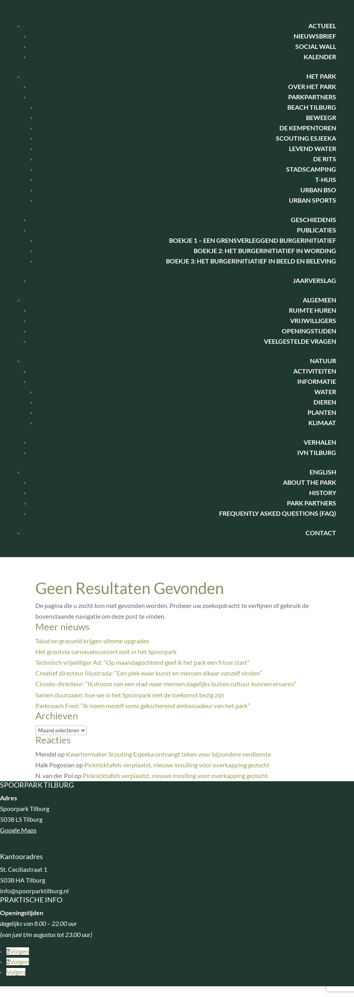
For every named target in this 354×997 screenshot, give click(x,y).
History (322, 492)
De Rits (324, 159)
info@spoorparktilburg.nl (34, 890)
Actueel (322, 25)
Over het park (312, 86)
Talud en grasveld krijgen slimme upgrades (92, 641)
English (323, 472)
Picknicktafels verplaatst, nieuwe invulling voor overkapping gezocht (176, 765)
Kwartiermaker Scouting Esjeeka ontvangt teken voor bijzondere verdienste (168, 754)
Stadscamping (311, 169)
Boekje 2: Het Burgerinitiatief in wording (265, 250)
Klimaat (322, 422)
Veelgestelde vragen (300, 341)
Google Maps (18, 830)
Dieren (325, 402)
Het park (321, 76)
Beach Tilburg (311, 107)
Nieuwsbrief (315, 36)
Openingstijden (309, 331)
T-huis (325, 179)
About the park (309, 482)
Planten (322, 412)
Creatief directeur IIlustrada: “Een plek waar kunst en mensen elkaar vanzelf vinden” (148, 673)
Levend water (312, 148)
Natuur (323, 360)
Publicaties (316, 230)
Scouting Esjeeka (306, 138)
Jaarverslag (314, 280)
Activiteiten (314, 371)
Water (325, 391)
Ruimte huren (312, 310)
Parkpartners (312, 97)
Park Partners (311, 503)
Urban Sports (312, 200)
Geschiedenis (313, 219)
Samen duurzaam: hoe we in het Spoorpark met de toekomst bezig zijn (129, 695)
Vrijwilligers (313, 320)
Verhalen (320, 442)
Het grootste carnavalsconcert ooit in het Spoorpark (106, 651)
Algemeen (319, 300)
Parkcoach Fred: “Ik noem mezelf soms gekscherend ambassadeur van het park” (142, 705)
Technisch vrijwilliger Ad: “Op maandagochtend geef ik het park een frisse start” (142, 662)
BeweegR (321, 117)
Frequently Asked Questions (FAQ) (277, 513)
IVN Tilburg (316, 452)
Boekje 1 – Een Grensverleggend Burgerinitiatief (252, 240)
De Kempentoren (307, 128)
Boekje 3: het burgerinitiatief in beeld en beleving (251, 261)
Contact (321, 532)
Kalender (320, 56)
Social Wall (315, 46)
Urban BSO (318, 190)
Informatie (316, 381)
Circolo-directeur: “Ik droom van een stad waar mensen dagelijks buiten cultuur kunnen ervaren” (165, 683)
